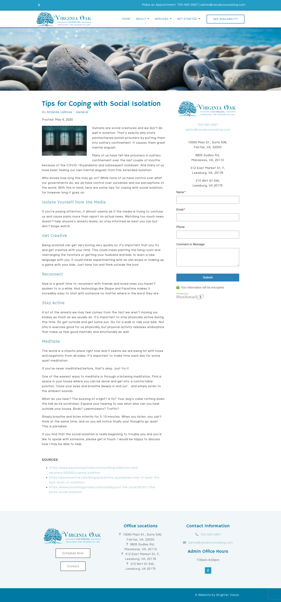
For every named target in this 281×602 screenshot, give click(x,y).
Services (161, 19)
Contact (73, 566)
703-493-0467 (187, 4)
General (82, 112)
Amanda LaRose (59, 112)
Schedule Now (73, 553)
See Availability (225, 19)
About (141, 19)
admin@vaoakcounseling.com (222, 4)
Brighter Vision (227, 595)
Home (126, 19)
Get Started (187, 19)
